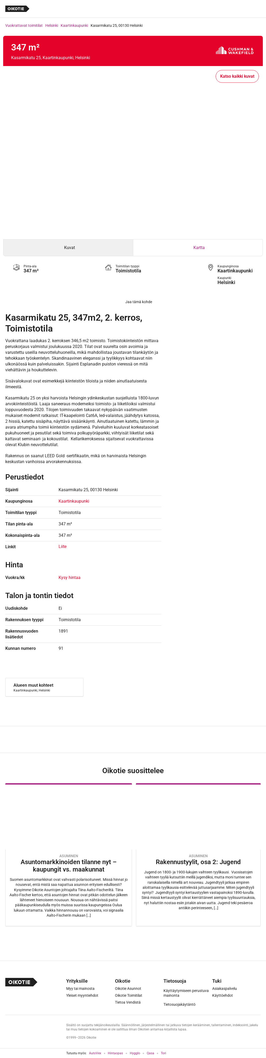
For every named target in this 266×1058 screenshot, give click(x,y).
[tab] (68, 248)
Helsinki (51, 25)
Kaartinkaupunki (74, 25)
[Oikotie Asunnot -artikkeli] (68, 854)
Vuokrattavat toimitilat (24, 25)
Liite (62, 546)
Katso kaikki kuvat (237, 76)
